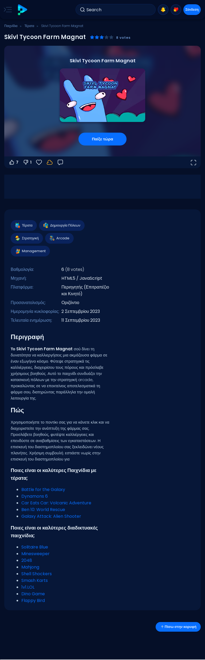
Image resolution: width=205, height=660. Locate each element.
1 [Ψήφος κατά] (27, 162)
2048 (26, 560)
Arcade (59, 238)
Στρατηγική (26, 238)
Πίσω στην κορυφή (178, 626)
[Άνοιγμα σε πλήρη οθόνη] (193, 162)
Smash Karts (34, 580)
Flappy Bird (33, 600)
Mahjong (30, 567)
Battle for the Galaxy (43, 489)
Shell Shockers (36, 574)
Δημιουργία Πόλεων (61, 225)
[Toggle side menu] (6, 9)
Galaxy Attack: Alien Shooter (51, 516)
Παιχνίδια (11, 26)
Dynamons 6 (34, 496)
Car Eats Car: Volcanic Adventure (56, 503)
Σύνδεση (192, 9)
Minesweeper (35, 554)
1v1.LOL (27, 587)
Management (30, 251)
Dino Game (33, 594)
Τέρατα (29, 26)
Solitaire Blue (34, 547)
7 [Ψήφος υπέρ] (13, 162)
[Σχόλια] (60, 162)
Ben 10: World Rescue (43, 509)
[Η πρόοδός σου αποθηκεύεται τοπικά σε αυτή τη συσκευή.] (49, 162)
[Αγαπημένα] (39, 162)
